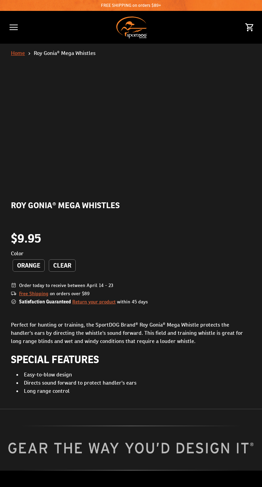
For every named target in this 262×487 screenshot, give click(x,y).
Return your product (94, 302)
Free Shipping (33, 293)
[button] (13, 27)
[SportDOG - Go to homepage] (132, 27)
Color (17, 253)
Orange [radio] (28, 265)
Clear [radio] (62, 265)
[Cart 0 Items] (250, 27)
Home (18, 53)
